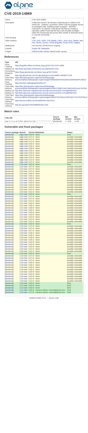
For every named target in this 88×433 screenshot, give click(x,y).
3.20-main (23, 224)
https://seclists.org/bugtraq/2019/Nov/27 (30, 83)
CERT (43, 41)
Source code (54, 298)
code (40, 51)
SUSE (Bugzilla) (55, 43)
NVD (39, 41)
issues (46, 51)
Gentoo (45, 43)
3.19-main (23, 254)
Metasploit (45, 48)
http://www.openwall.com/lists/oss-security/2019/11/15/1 (37, 69)
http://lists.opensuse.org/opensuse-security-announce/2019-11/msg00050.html (45, 93)
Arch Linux (68, 41)
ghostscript (9, 135)
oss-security (36, 46)
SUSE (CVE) (68, 43)
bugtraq (57, 46)
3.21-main (23, 194)
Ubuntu (39, 43)
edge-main (24, 135)
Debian (76, 41)
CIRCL (60, 41)
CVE (34, 41)
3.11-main (23, 290)
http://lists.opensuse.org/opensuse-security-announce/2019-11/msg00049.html (45, 91)
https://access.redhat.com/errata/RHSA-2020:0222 (35, 101)
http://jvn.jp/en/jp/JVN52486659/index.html (31, 105)
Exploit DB (36, 48)
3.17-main (23, 286)
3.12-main (23, 288)
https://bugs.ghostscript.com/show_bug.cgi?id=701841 (36, 72)
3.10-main (23, 293)
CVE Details (51, 41)
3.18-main (23, 283)
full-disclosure (47, 46)
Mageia (77, 43)
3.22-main (23, 165)
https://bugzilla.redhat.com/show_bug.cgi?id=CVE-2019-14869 (39, 65)
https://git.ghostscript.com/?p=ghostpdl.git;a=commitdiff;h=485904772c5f (43, 75)
